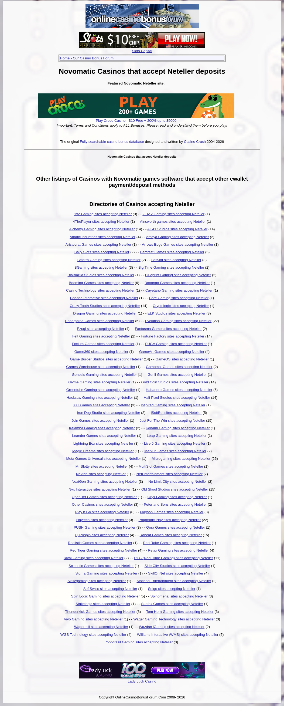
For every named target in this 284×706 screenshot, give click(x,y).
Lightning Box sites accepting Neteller (103, 443)
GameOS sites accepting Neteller (181, 359)
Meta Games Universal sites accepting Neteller (103, 459)
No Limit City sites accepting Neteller (177, 481)
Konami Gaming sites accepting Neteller (178, 428)
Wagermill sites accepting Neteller (101, 627)
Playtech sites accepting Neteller (102, 520)
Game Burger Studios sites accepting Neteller (106, 359)
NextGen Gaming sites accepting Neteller (105, 481)
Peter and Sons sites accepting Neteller (175, 504)
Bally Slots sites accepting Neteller (101, 252)
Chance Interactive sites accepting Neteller (104, 298)
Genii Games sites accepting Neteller (177, 375)
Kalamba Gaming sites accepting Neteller (102, 428)
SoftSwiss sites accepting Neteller (110, 589)
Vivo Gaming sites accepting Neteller (93, 619)
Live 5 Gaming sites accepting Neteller (174, 443)
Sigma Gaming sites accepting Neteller (106, 573)
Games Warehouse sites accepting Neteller (100, 367)
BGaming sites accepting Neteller (101, 267)
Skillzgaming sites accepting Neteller (96, 581)
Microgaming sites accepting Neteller (181, 459)
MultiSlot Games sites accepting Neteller (171, 466)
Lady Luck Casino (142, 681)
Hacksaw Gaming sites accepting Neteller (100, 398)
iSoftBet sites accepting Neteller (176, 413)
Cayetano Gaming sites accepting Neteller (179, 290)
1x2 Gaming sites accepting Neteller (103, 214)
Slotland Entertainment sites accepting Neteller (173, 581)
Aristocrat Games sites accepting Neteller (98, 244)
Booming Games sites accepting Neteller (101, 283)
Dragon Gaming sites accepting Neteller (105, 313)
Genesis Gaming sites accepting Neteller (104, 375)
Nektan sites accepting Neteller (101, 474)
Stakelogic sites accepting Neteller (103, 604)
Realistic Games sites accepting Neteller (100, 543)
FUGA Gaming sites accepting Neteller (176, 344)
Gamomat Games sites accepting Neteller (179, 367)
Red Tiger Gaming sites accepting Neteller (103, 550)
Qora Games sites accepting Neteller (175, 527)
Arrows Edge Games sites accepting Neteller (177, 244)
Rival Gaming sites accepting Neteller (94, 558)
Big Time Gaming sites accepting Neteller (171, 267)
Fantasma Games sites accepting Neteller (168, 329)
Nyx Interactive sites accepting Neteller (100, 489)
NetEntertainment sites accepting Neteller (169, 474)
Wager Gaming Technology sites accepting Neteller (174, 619)
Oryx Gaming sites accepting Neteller (177, 497)
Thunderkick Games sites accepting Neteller (100, 612)
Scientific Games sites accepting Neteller (101, 566)
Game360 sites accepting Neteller (101, 352)
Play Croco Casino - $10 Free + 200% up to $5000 (136, 121)
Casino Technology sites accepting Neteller (100, 290)
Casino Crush (195, 142)
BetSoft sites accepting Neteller (176, 260)
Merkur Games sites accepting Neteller (175, 451)
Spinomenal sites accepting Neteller (179, 596)
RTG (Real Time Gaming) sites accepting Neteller (173, 558)
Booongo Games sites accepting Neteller (177, 283)
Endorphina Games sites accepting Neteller (99, 321)
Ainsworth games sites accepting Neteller (173, 221)
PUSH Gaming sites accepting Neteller (104, 527)
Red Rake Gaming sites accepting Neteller (177, 543)
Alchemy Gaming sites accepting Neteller (102, 229)
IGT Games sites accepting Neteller (101, 405)
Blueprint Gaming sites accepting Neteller (178, 275)
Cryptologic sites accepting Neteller (181, 306)
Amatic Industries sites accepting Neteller (102, 237)
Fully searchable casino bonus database (112, 142)
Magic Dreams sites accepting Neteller (103, 451)
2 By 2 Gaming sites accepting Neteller (173, 214)
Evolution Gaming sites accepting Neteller (178, 321)
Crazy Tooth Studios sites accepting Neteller (105, 306)
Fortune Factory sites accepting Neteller (172, 336)
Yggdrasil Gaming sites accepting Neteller (139, 642)
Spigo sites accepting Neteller (172, 589)
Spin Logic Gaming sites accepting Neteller (105, 596)
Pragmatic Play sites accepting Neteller (170, 520)
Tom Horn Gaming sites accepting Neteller (180, 612)
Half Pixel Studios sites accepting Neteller (177, 398)
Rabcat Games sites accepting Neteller (171, 535)
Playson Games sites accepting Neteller (172, 512)
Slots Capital (142, 51)
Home (65, 58)
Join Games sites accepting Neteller (100, 420)
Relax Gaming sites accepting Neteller (178, 550)
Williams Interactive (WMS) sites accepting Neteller (177, 635)
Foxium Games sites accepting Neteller (103, 344)
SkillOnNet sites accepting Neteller (175, 573)
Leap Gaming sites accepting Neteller (177, 436)
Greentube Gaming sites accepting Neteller (100, 390)
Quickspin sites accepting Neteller (102, 535)
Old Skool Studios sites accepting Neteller (174, 489)
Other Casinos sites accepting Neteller (102, 504)
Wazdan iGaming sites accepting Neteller (171, 627)
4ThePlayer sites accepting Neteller (101, 221)
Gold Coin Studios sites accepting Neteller (174, 382)
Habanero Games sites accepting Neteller (179, 390)
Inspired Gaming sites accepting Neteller (173, 405)
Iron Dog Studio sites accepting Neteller (108, 413)
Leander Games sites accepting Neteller (104, 436)
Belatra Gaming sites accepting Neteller (109, 260)
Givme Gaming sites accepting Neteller (99, 382)
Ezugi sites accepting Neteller (100, 329)
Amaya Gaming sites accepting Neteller (177, 237)
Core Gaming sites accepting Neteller (178, 298)
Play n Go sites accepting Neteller (102, 512)
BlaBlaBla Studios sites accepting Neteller (101, 275)
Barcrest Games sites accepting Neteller (172, 252)
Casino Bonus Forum (97, 58)
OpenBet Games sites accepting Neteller (104, 497)
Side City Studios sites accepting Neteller (177, 566)
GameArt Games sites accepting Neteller (171, 352)
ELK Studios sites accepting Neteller (177, 313)
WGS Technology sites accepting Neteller (93, 635)
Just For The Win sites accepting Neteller (172, 420)
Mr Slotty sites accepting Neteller (102, 466)
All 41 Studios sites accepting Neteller (177, 229)
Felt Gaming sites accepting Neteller (101, 336)
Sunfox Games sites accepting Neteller (172, 604)
